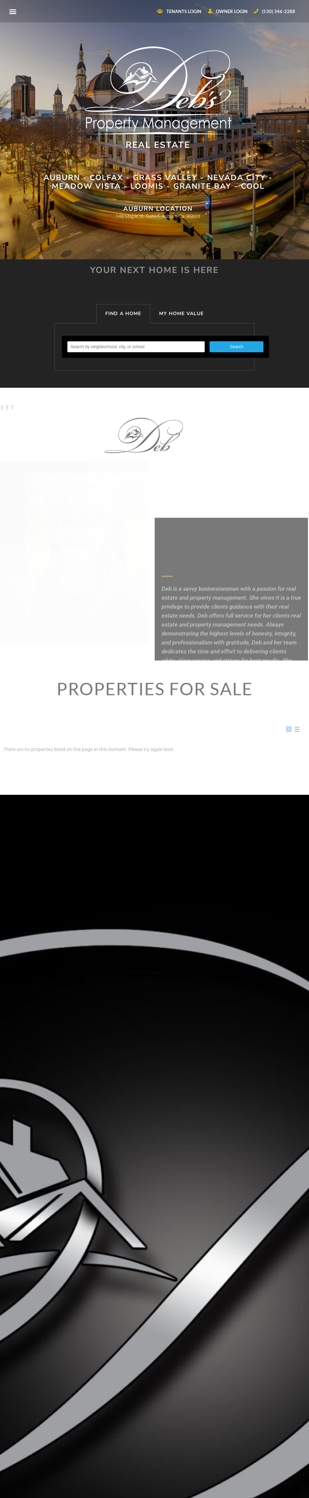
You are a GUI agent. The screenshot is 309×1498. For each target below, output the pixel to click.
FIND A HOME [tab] (123, 313)
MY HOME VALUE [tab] (181, 313)
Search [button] (236, 346)
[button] (12, 11)
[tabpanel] (154, 347)
